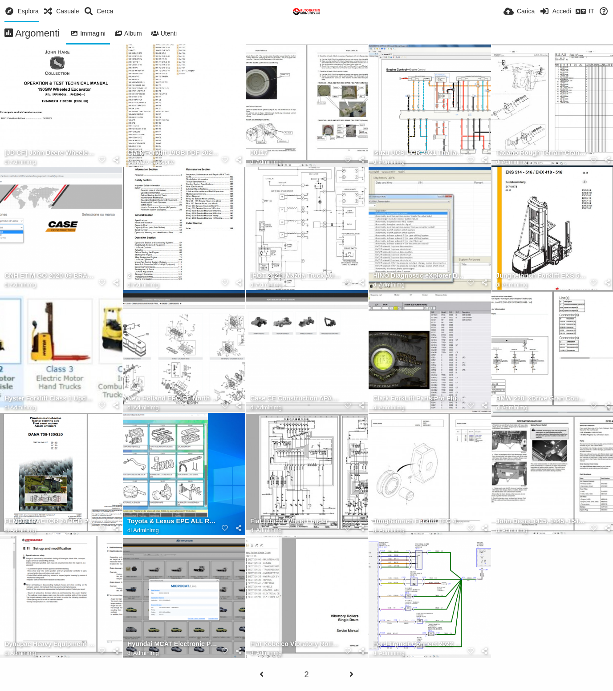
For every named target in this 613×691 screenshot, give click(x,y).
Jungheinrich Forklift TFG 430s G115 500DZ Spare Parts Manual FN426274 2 (418, 521)
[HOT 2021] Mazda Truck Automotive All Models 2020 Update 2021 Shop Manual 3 (295, 275)
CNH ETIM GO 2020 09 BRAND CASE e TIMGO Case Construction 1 (50, 275)
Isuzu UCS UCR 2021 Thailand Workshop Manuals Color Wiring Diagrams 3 (418, 153)
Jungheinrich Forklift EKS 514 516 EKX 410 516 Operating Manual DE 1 (541, 275)
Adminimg (23, 161)
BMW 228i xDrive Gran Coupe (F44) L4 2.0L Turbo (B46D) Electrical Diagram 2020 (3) (541, 398)
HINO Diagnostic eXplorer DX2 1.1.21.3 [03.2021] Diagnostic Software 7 (418, 275)
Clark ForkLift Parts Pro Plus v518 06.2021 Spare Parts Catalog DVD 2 (418, 398)
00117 (259, 153)
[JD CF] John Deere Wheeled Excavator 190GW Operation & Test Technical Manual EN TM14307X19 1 (50, 153)
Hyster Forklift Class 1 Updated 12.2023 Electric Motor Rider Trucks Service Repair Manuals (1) (50, 398)
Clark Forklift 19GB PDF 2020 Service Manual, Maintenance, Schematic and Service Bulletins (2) (173, 153)
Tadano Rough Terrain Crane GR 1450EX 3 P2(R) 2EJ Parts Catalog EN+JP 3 (541, 153)
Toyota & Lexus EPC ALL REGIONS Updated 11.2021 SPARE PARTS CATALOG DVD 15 (173, 521)
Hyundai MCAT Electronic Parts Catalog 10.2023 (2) (173, 644)
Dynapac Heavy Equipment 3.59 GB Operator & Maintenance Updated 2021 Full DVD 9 (50, 644)
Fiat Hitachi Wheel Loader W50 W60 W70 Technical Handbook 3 (295, 521)
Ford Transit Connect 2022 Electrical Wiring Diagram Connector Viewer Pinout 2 (418, 644)
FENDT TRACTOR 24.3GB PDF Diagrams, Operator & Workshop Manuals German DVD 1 (50, 521)
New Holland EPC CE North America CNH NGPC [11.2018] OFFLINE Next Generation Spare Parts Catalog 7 (173, 398)
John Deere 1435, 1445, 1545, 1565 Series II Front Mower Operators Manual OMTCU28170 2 (541, 521)
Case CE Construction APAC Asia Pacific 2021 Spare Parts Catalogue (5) (295, 398)
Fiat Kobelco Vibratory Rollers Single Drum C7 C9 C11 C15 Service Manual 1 (295, 644)
